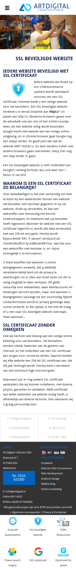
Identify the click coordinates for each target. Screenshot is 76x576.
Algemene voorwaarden (26, 512)
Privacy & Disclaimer (54, 512)
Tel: (19, 477)
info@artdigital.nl (16, 491)
